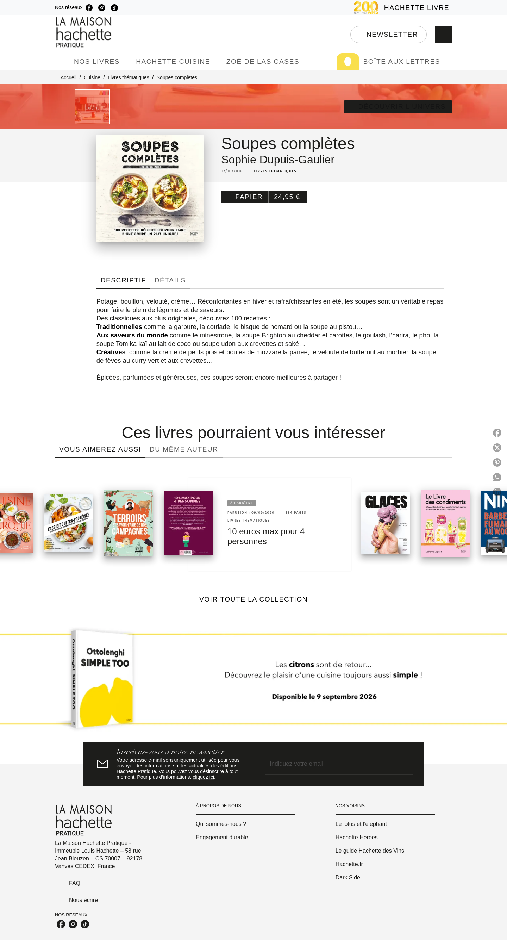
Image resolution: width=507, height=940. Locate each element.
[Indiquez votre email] (330, 764)
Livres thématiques (128, 77)
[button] (388, 34)
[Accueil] (84, 32)
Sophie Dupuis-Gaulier (277, 159)
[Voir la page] (253, 682)
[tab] (62, 61)
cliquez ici (203, 777)
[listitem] (89, 7)
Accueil (68, 77)
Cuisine (92, 77)
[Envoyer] (404, 763)
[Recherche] (443, 34)
